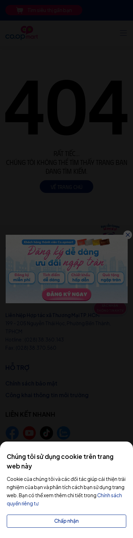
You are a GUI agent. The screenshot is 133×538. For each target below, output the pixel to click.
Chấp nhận (66, 521)
